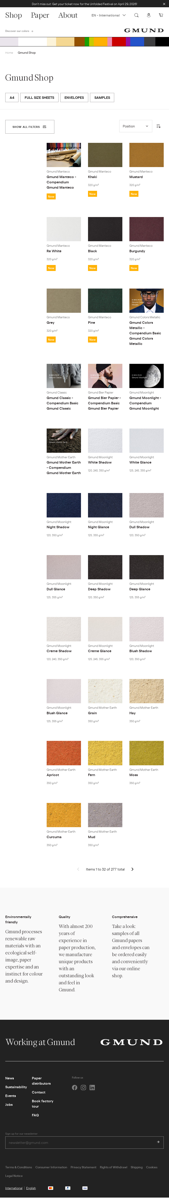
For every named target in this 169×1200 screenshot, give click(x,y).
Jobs (9, 1106)
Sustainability (16, 1088)
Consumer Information (51, 1169)
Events (10, 1097)
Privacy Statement (83, 1169)
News (9, 1079)
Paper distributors (41, 1082)
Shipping (137, 1169)
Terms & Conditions (18, 1169)
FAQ (35, 1116)
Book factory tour (42, 1105)
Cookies (151, 1169)
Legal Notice (14, 1178)
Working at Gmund (44, 1044)
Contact (38, 1093)
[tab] (29, 129)
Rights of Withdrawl (113, 1169)
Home (9, 54)
